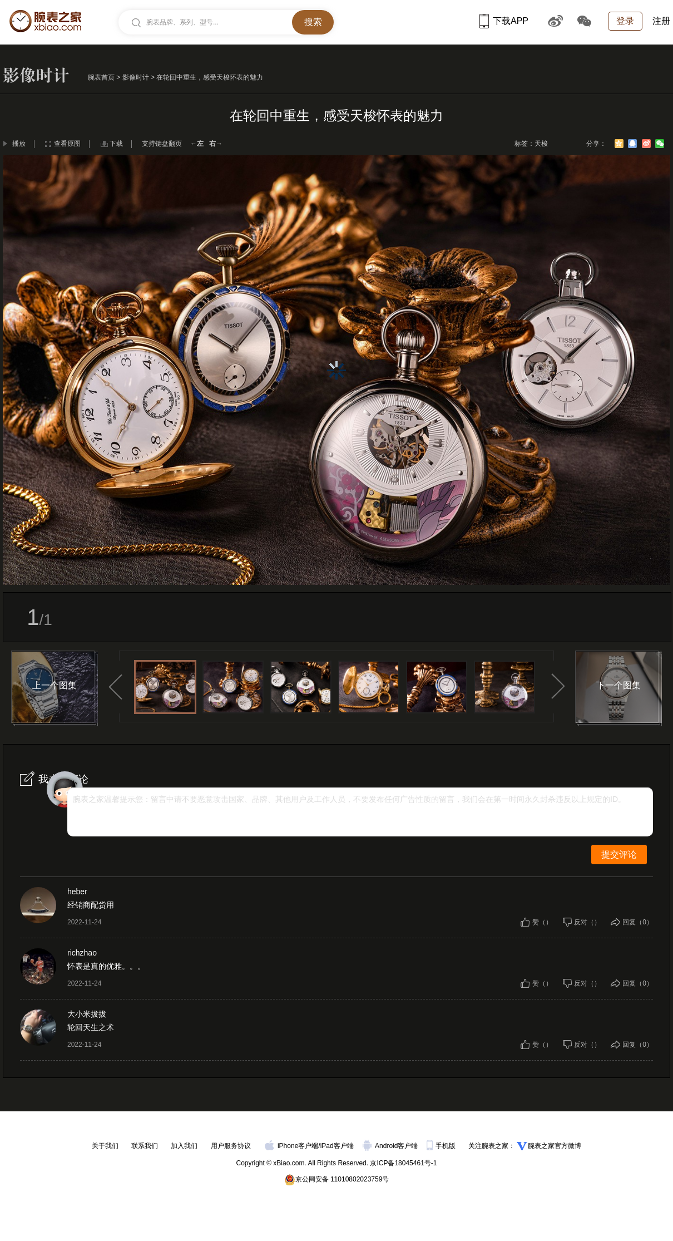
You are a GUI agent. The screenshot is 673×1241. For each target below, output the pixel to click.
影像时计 (135, 77)
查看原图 (67, 143)
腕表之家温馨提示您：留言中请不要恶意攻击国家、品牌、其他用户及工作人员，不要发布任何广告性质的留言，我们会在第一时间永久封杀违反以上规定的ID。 (349, 799)
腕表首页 (101, 77)
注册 (661, 21)
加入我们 (184, 1146)
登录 (625, 21)
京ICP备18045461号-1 (403, 1163)
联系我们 (144, 1146)
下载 (116, 143)
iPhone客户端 (291, 1146)
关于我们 (105, 1146)
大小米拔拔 (86, 1013)
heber (77, 891)
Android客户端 (391, 1146)
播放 (19, 143)
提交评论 (619, 854)
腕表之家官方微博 (554, 1146)
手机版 (442, 1146)
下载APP (503, 21)
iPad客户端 (337, 1146)
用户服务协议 (231, 1146)
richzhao (82, 952)
